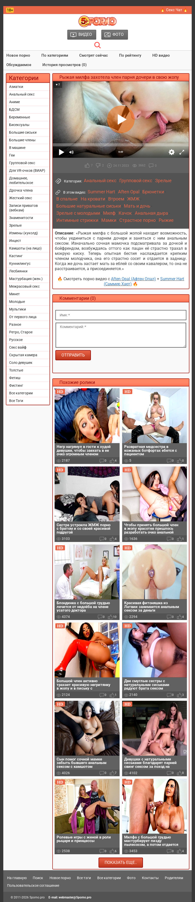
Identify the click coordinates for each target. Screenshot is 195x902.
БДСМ (14, 109)
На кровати (93, 198)
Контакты (150, 878)
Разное (15, 324)
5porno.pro (37, 897)
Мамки (108, 220)
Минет (14, 294)
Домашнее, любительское (21, 180)
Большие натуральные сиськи (88, 206)
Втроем (116, 198)
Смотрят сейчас (93, 55)
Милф (109, 213)
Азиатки (16, 87)
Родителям (174, 878)
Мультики (17, 309)
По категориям (54, 55)
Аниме (14, 102)
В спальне (67, 198)
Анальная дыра (151, 213)
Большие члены (22, 140)
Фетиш (14, 378)
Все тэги (84, 878)
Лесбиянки (18, 271)
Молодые (17, 302)
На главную (17, 878)
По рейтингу (130, 55)
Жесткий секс (20, 198)
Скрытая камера (23, 355)
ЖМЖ (133, 198)
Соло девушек (20, 363)
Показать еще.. (121, 862)
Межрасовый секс (24, 286)
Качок (125, 213)
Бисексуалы (19, 125)
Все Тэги (16, 401)
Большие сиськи (23, 132)
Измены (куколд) (23, 233)
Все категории (21, 393)
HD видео (161, 55)
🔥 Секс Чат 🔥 (174, 10)
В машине (17, 148)
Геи (12, 155)
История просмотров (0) (64, 65)
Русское (16, 340)
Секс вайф (17, 347)
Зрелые (15, 225)
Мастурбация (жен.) (26, 279)
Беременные (19, 117)
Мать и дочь (137, 206)
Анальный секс (22, 94)
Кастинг (16, 256)
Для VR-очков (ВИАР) (27, 170)
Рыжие (166, 220)
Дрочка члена (21, 190)
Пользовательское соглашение (33, 885)
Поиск (38, 878)
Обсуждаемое (18, 65)
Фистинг (16, 385)
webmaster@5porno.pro (75, 897)
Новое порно (18, 55)
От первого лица (23, 317)
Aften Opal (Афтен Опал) (133, 278)
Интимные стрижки (77, 220)
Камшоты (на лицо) (25, 248)
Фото (131, 878)
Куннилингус (19, 263)
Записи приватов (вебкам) (23, 208)
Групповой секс (22, 163)
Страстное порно (137, 220)
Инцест (15, 241)
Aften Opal (128, 191)
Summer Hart (101, 191)
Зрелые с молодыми (78, 213)
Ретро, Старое (20, 332)
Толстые (16, 370)
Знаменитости (21, 218)
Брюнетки (153, 191)
